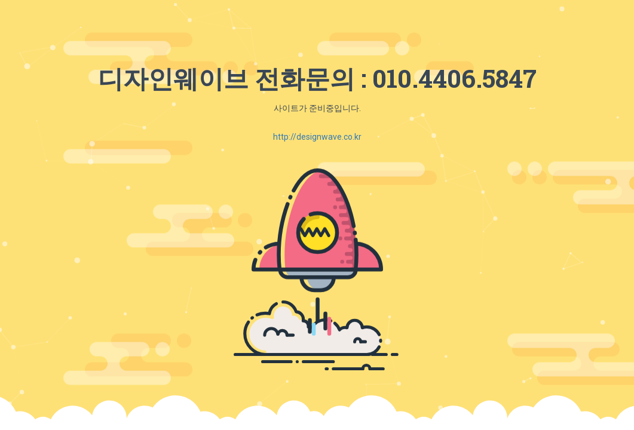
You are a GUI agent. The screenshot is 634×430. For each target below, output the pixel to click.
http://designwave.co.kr (317, 137)
